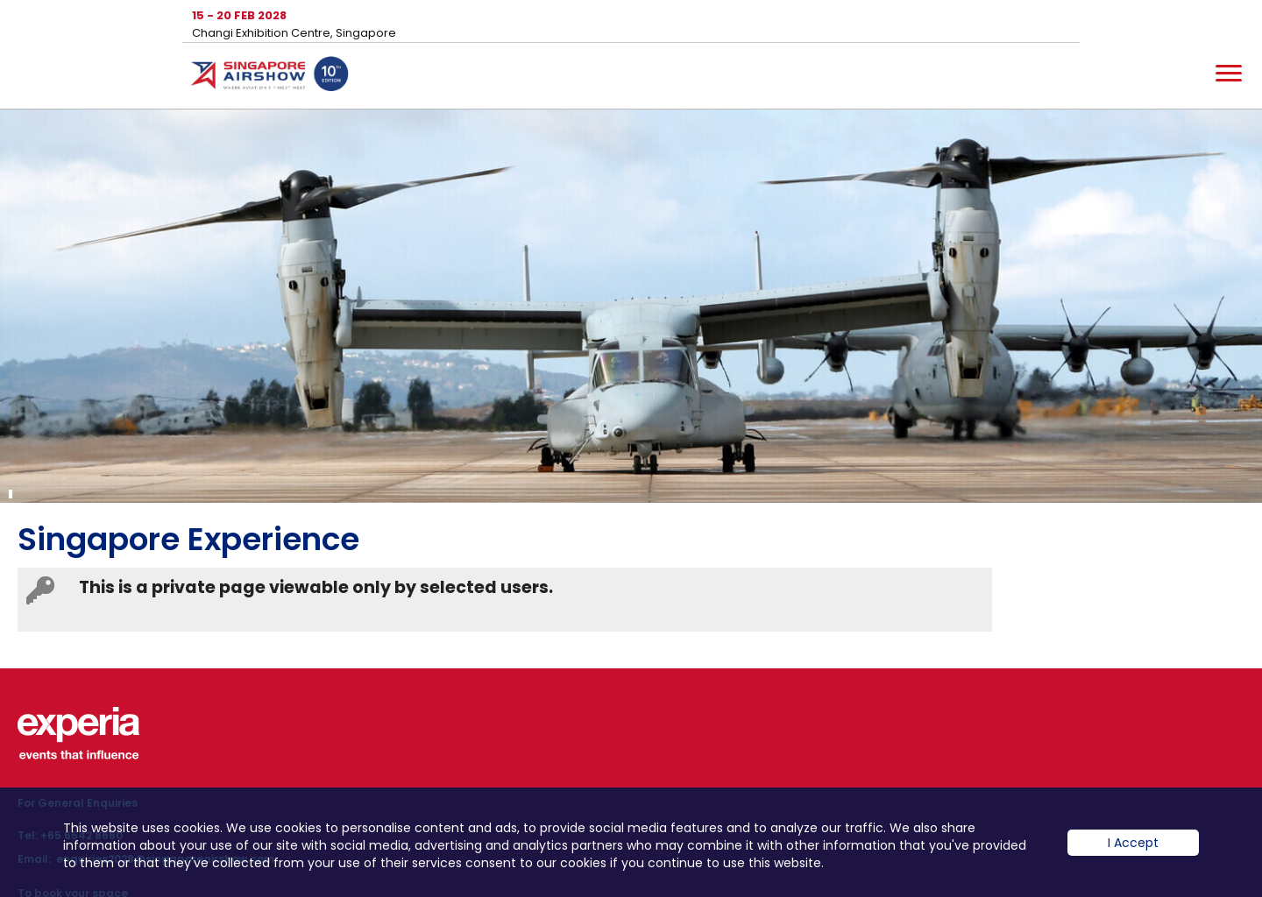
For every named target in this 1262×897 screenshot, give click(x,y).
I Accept (1133, 842)
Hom (270, 77)
